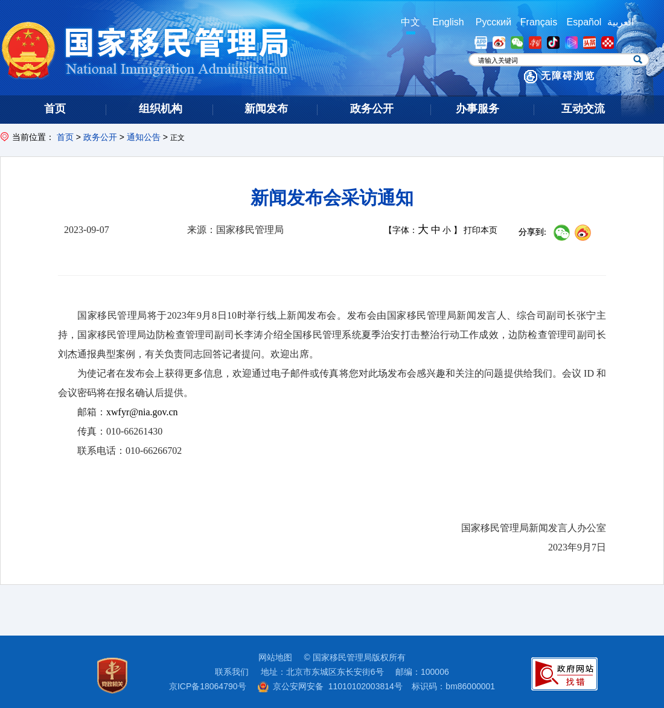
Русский (493, 22)
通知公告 (144, 137)
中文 (410, 22)
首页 (65, 137)
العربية (620, 22)
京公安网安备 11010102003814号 (330, 686)
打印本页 (480, 230)
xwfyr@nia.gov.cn (142, 412)
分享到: (532, 232)
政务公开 (100, 137)
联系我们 (232, 672)
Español (584, 22)
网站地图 (275, 657)
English (448, 22)
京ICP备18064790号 (207, 686)
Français (538, 22)
